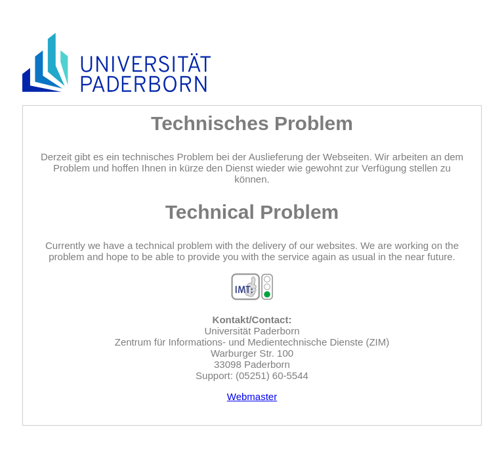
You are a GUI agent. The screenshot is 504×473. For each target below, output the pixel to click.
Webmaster (252, 396)
